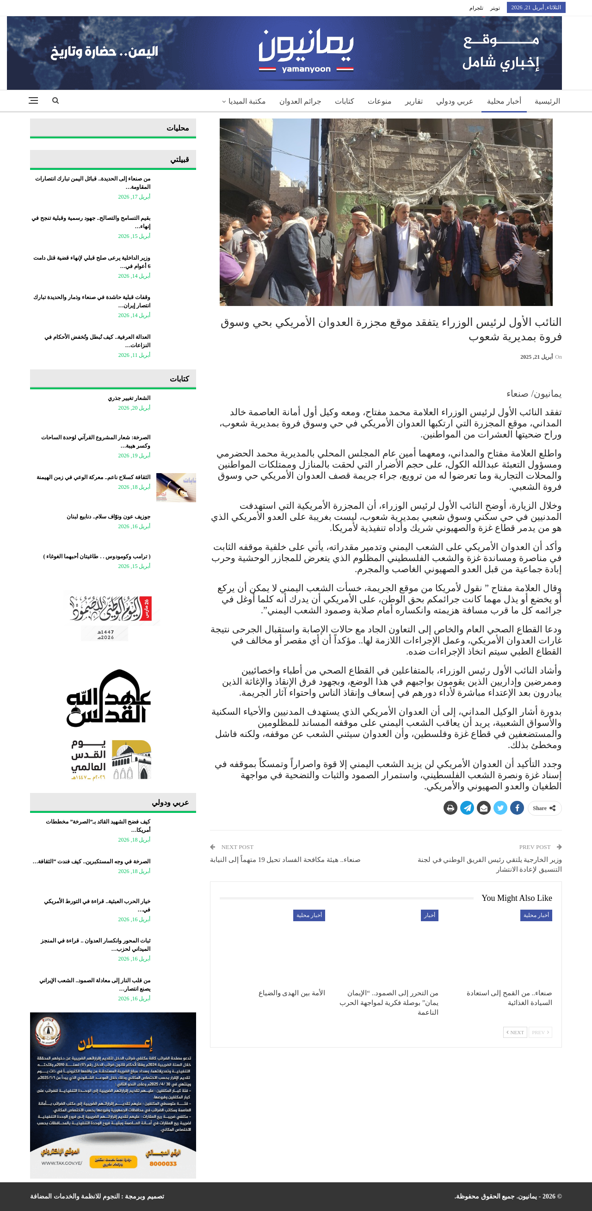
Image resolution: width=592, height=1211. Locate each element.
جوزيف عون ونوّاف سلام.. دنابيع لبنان (108, 516)
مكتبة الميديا (247, 101)
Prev (540, 1032)
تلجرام (476, 8)
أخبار (429, 915)
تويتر (495, 8)
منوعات (380, 101)
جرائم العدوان (300, 101)
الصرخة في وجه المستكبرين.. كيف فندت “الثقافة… (91, 861)
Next (515, 1032)
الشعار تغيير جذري (129, 398)
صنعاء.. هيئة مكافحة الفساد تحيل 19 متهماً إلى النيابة (285, 859)
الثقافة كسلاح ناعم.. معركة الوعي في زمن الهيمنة (93, 477)
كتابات (344, 101)
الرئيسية (547, 101)
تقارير (414, 101)
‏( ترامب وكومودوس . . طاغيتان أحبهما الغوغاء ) (96, 556)
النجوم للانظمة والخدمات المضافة (75, 1196)
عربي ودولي (455, 101)
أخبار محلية (504, 101)
